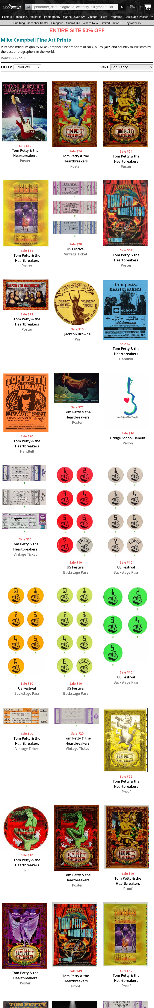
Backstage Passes (136, 16)
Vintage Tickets (97, 16)
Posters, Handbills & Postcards (21, 16)
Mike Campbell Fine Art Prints (36, 39)
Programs (116, 16)
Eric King (19, 23)
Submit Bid (73, 23)
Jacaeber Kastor (37, 23)
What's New (90, 23)
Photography (52, 16)
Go (122, 7)
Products (22, 67)
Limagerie (57, 23)
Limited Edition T (111, 23)
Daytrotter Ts (132, 23)
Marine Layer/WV (74, 16)
